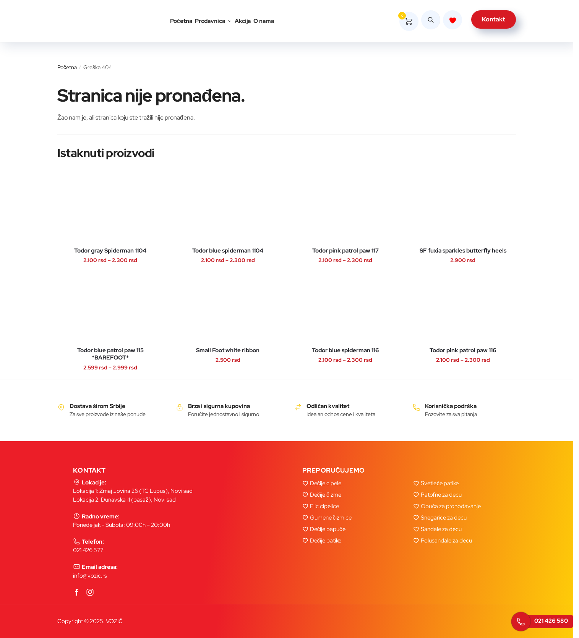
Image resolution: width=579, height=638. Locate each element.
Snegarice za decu (444, 517)
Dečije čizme (325, 495)
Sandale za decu (441, 529)
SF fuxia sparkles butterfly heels (463, 250)
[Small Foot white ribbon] (228, 308)
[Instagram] (90, 593)
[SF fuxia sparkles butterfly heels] (463, 208)
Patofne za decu (441, 495)
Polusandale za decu (446, 540)
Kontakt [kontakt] (493, 21)
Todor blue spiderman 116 (345, 350)
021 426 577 (88, 550)
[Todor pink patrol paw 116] (463, 308)
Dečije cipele (326, 483)
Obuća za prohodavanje (451, 506)
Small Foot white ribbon (227, 350)
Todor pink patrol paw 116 (463, 350)
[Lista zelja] (452, 21)
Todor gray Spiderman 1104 (110, 250)
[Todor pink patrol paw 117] (345, 208)
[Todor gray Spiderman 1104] (110, 208)
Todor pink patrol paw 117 (345, 250)
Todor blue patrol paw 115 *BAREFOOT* (110, 354)
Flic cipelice (324, 506)
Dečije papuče (327, 529)
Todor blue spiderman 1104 (227, 250)
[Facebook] (77, 593)
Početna (67, 67)
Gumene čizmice (331, 517)
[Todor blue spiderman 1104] (228, 208)
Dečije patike (326, 540)
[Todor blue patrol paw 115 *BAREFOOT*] (110, 308)
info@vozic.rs (90, 576)
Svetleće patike (440, 483)
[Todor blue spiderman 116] (345, 308)
